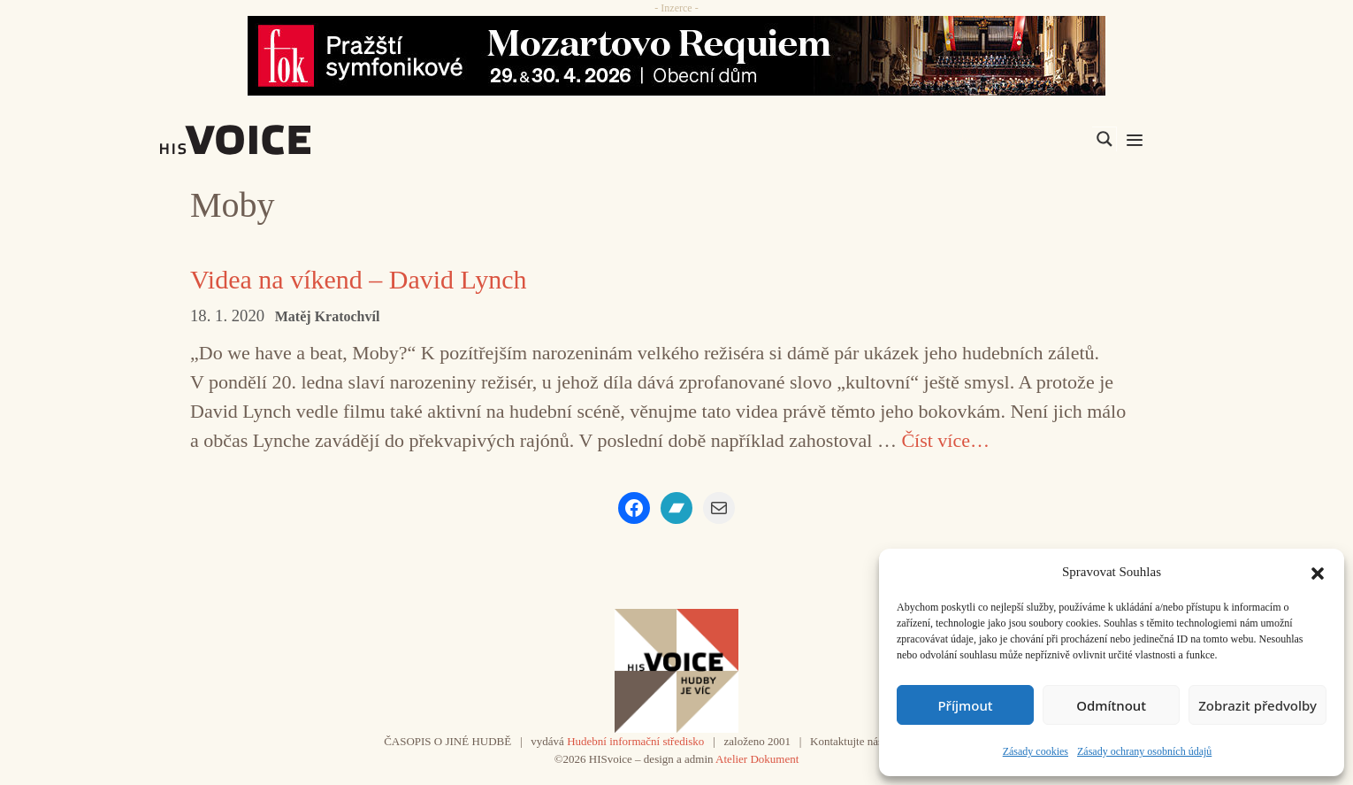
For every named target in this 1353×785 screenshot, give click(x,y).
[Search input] (1020, 139)
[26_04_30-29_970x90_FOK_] (676, 56)
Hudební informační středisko (635, 741)
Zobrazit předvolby (1257, 705)
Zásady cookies (1035, 751)
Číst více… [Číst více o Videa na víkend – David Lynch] (945, 440)
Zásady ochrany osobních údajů (1144, 751)
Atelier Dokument (757, 759)
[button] (1317, 572)
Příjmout (964, 705)
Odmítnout (1111, 705)
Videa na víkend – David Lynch (358, 279)
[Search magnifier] (1104, 139)
